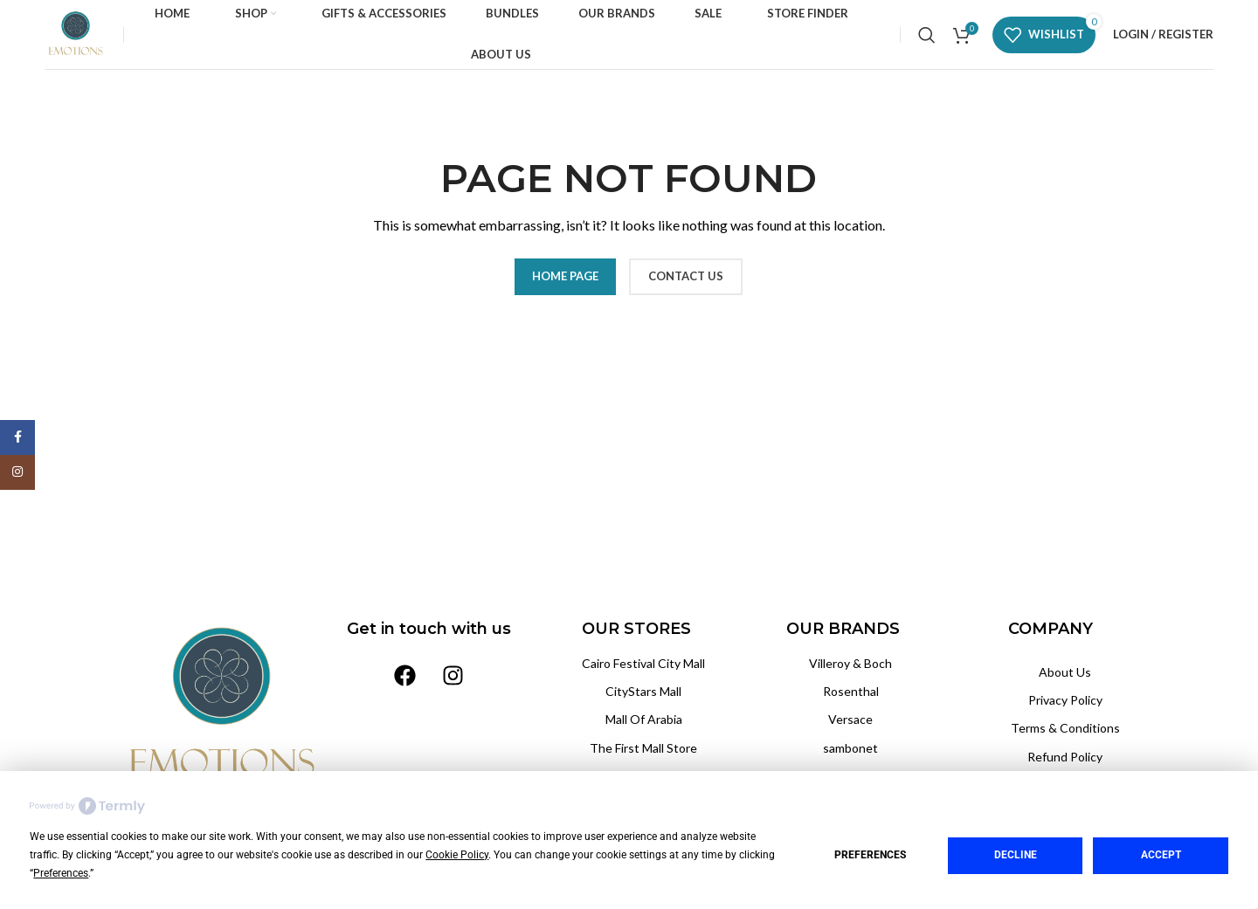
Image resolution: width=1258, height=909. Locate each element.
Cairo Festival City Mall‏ (643, 663)
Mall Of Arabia (643, 719)
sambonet (850, 747)
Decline (1015, 855)
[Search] (926, 34)
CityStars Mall (643, 691)
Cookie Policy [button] (456, 855)
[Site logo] (75, 32)
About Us (1065, 672)
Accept (1161, 855)
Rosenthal (851, 691)
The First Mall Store (643, 747)
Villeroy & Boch (850, 663)
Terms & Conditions (1065, 727)
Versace (850, 719)
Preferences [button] (60, 873)
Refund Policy (1064, 756)
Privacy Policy (1065, 699)
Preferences (870, 855)
